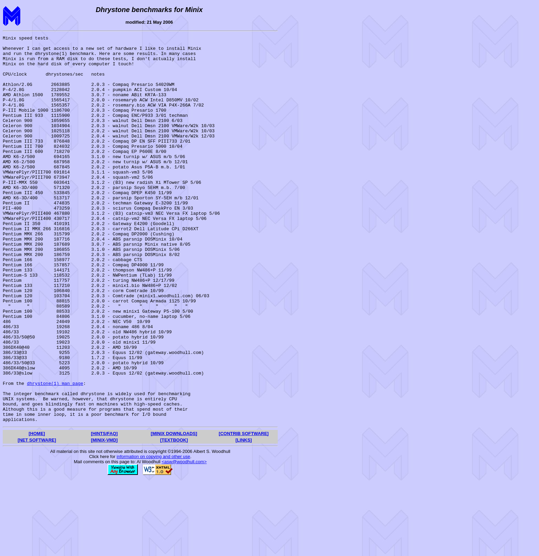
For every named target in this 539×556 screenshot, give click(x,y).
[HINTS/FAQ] (104, 510)
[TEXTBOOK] (174, 517)
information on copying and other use (153, 533)
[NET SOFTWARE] (37, 517)
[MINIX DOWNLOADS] (174, 510)
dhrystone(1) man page (55, 453)
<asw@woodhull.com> (184, 539)
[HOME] (37, 510)
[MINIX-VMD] (104, 517)
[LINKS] (243, 517)
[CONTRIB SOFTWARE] (243, 510)
